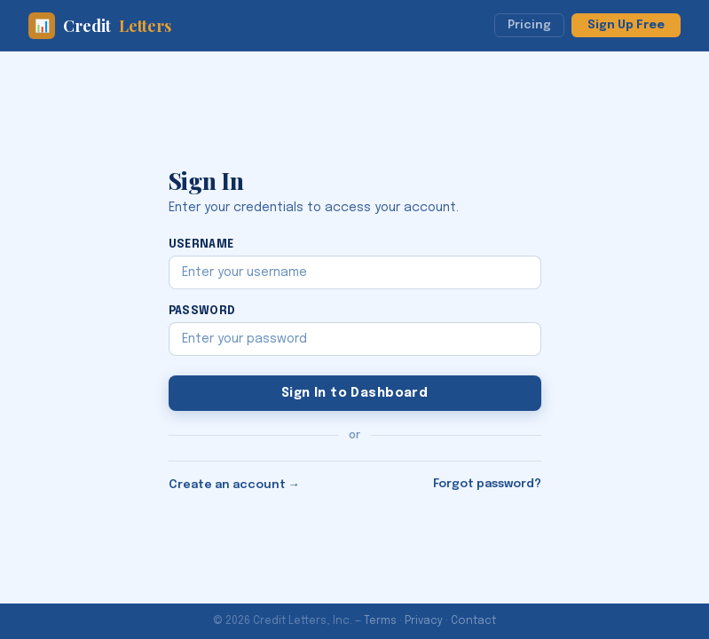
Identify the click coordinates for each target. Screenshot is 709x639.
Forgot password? (487, 484)
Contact (473, 621)
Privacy (424, 621)
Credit (99, 25)
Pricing (529, 25)
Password (202, 311)
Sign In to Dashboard (354, 393)
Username (201, 244)
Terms (380, 621)
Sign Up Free (626, 25)
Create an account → (234, 485)
